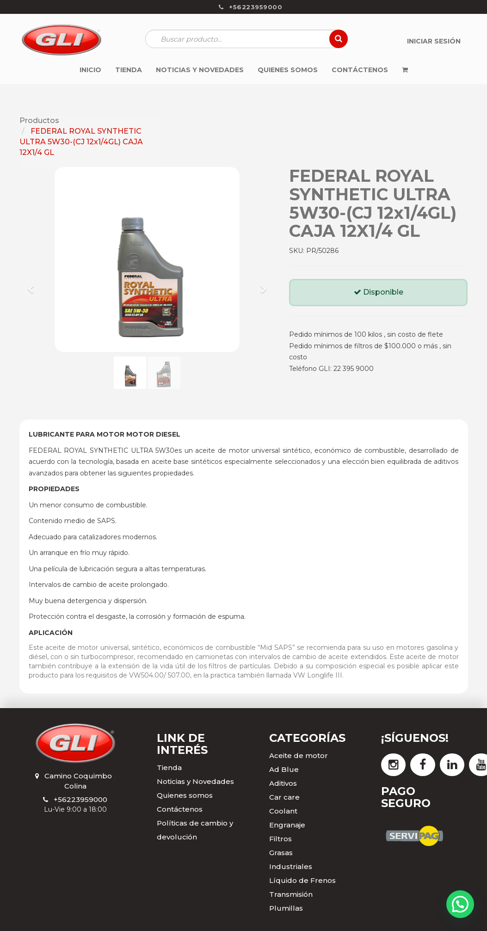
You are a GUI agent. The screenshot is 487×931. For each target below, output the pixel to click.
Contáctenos (180, 809)
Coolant (283, 811)
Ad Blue (284, 769)
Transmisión (291, 894)
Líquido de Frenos (302, 880)
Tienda (169, 767)
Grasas (281, 852)
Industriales (290, 866)
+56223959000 (80, 799)
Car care (284, 797)
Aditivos (283, 783)
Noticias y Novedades (195, 781)
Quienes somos (185, 795)
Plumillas (286, 908)
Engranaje (287, 824)
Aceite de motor (298, 755)
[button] (34, 285)
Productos (39, 120)
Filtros (280, 838)
